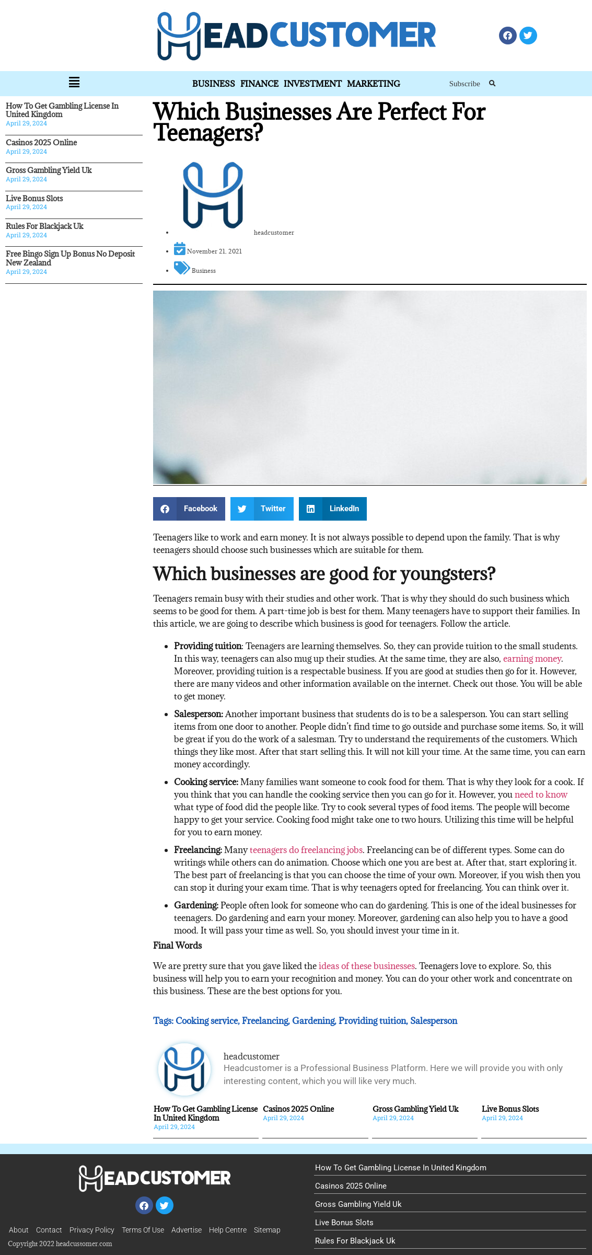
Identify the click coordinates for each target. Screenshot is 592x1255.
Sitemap (267, 1230)
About (19, 1230)
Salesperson (433, 1021)
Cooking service (207, 1021)
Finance (259, 83)
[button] (492, 83)
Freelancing (265, 1021)
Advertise (186, 1230)
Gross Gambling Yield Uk (48, 170)
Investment (313, 83)
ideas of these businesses (367, 966)
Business (213, 83)
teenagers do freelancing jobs (306, 850)
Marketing (373, 83)
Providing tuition (372, 1021)
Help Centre (228, 1230)
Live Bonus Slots (34, 198)
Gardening (313, 1021)
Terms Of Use (143, 1230)
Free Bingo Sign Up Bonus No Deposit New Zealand (70, 258)
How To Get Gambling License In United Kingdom (62, 110)
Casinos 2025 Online (41, 142)
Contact (49, 1230)
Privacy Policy (91, 1230)
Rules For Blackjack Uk (44, 226)
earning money (532, 658)
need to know (541, 794)
